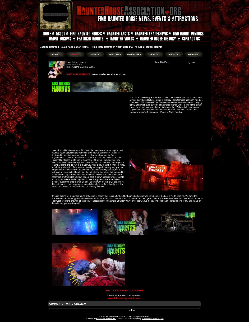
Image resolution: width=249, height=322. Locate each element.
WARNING (193, 54)
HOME (55, 54)
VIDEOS (154, 54)
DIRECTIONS (114, 54)
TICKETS (94, 54)
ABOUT (75, 54)
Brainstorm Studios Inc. (106, 319)
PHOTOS (173, 54)
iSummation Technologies (152, 319)
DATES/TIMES (134, 54)
